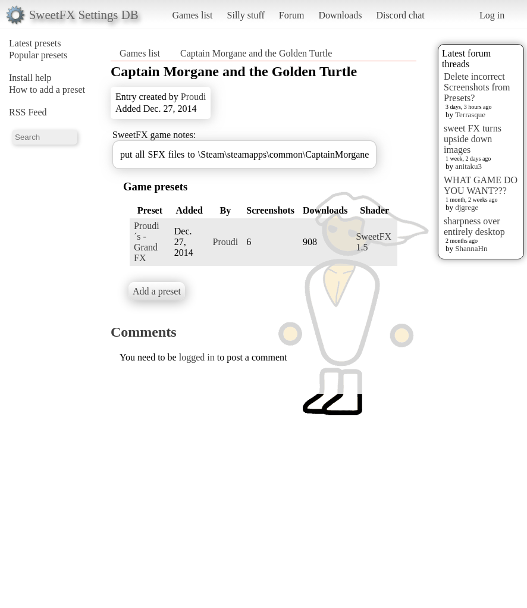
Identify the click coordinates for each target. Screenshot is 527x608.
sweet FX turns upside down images (472, 139)
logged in (197, 357)
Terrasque (470, 114)
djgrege (466, 207)
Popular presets (38, 55)
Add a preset (157, 291)
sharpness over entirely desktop (474, 226)
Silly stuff (246, 15)
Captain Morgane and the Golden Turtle (256, 53)
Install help (30, 78)
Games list (192, 15)
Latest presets (35, 43)
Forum (292, 15)
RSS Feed (28, 112)
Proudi (193, 97)
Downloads (340, 15)
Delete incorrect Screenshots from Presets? (477, 87)
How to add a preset (47, 89)
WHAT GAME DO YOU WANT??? (480, 185)
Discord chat (400, 15)
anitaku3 (468, 166)
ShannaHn (471, 248)
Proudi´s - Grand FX (146, 242)
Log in (491, 15)
